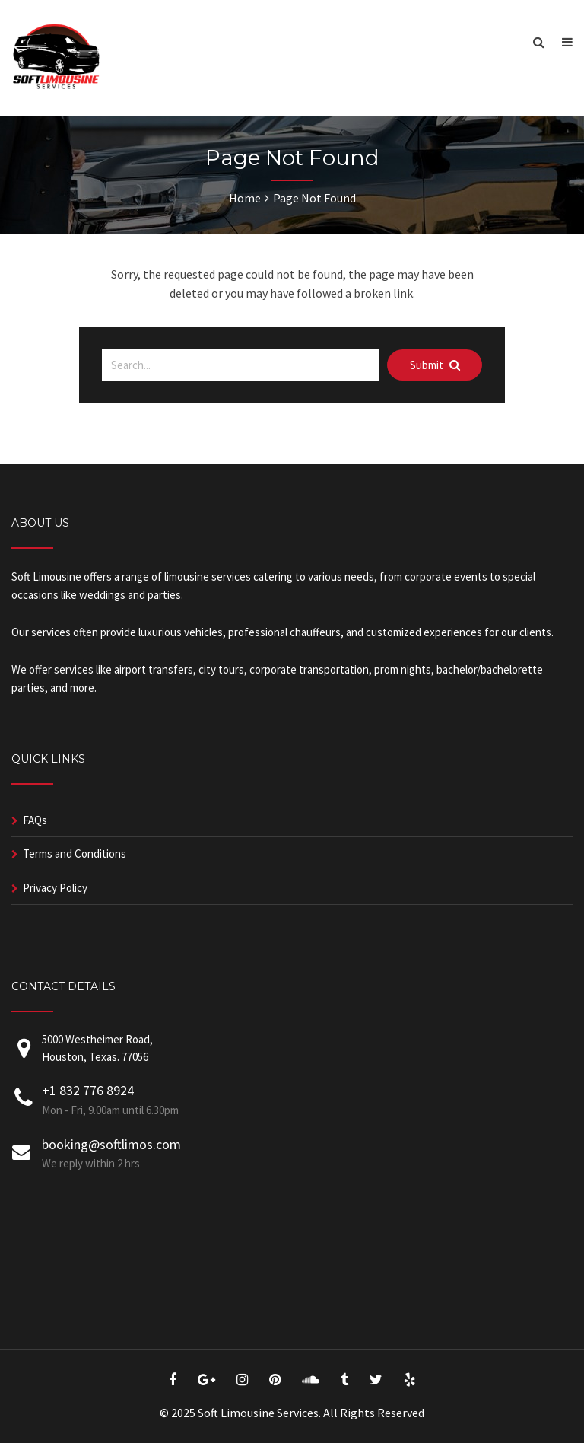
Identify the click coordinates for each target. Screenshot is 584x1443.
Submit (435, 365)
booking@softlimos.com (111, 1144)
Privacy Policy (55, 888)
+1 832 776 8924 (88, 1090)
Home (245, 197)
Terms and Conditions (74, 853)
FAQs (35, 820)
